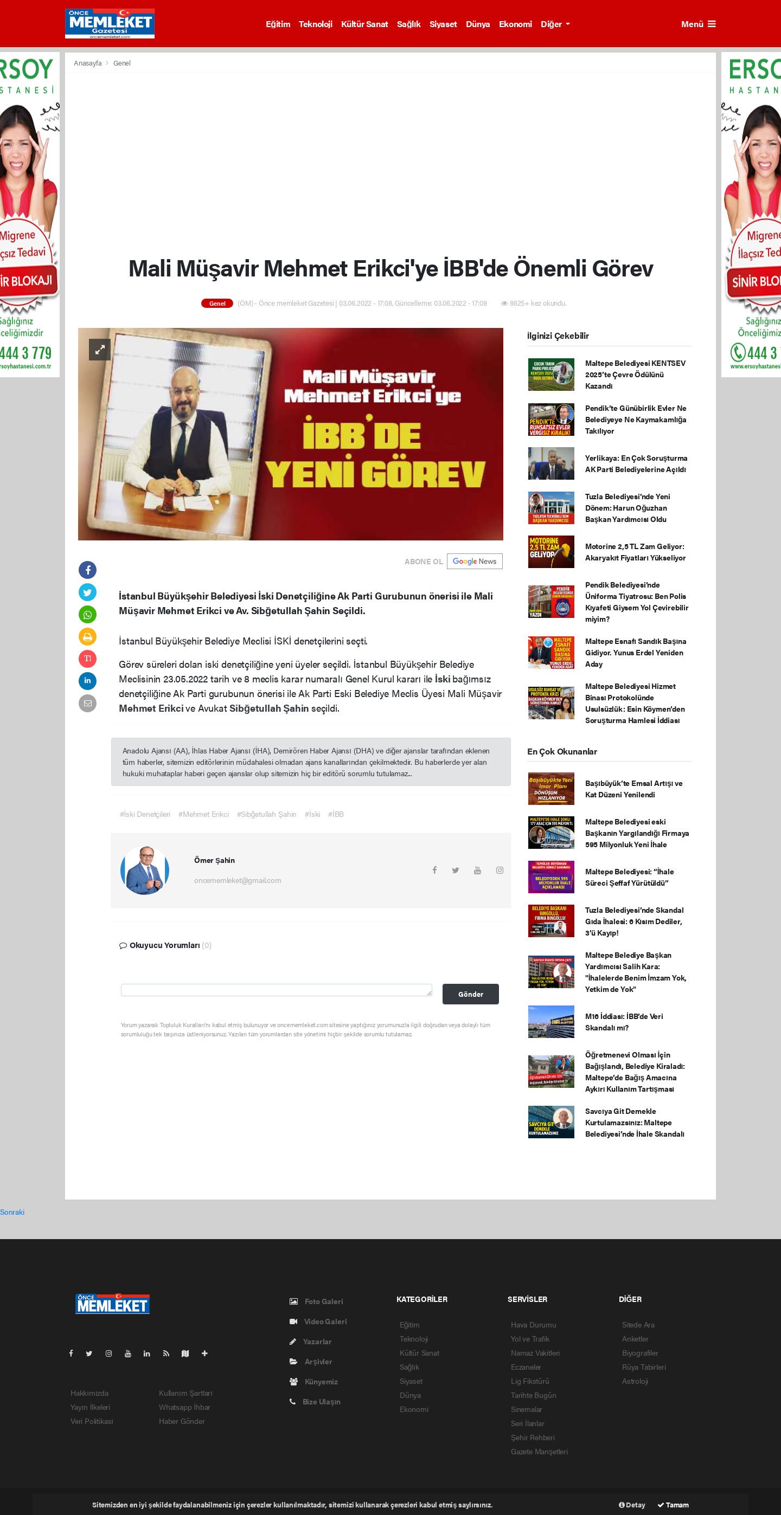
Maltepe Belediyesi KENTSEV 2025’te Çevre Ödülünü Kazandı (635, 374)
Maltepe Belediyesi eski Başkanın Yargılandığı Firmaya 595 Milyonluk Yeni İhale (637, 832)
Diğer (552, 23)
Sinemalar (526, 1408)
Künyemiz (314, 1381)
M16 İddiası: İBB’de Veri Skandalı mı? (624, 1021)
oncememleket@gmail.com (237, 879)
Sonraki (12, 1211)
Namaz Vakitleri (535, 1352)
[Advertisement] (390, 163)
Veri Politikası (92, 1420)
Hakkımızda (89, 1392)
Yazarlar (311, 1341)
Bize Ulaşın (315, 1401)
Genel (122, 62)
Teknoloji (315, 23)
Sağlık (409, 23)
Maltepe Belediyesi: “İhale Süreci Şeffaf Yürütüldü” (629, 877)
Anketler (635, 1338)
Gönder (470, 994)
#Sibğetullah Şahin (267, 813)
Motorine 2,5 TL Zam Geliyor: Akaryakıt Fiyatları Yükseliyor (635, 551)
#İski (312, 813)
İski (443, 678)
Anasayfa (88, 62)
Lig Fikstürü (530, 1380)
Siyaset (443, 23)
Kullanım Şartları (186, 1392)
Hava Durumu (533, 1324)
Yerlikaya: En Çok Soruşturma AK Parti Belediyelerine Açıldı (636, 463)
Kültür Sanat (364, 23)
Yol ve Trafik (530, 1338)
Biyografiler (640, 1352)
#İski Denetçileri (145, 813)
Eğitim (278, 23)
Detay (632, 1504)
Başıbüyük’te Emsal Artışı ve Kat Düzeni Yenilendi (634, 788)
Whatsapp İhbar (184, 1406)
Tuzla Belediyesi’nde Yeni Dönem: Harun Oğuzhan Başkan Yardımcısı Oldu (627, 507)
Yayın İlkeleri (90, 1406)
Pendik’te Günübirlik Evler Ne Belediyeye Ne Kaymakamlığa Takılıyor (636, 419)
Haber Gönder (182, 1420)
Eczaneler (526, 1366)
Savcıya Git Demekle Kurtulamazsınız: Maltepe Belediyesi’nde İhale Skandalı (634, 1122)
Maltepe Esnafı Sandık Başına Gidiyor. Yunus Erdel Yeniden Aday (636, 652)
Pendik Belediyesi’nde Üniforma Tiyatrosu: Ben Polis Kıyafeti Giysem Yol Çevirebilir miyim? (637, 601)
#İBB (336, 813)
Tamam (673, 1504)
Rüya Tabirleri (643, 1366)
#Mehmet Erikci (203, 813)
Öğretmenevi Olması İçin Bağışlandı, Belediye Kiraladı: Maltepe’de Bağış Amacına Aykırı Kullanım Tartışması (635, 1071)
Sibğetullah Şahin (270, 707)
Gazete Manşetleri (539, 1451)
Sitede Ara (638, 1324)
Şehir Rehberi (533, 1437)
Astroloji (635, 1380)
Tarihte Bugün (533, 1394)
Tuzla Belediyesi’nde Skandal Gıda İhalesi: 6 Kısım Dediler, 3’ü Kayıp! (634, 921)
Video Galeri (318, 1321)
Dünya (478, 23)
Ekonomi (515, 23)
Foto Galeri (316, 1300)
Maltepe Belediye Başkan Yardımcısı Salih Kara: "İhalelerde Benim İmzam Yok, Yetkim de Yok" (636, 971)
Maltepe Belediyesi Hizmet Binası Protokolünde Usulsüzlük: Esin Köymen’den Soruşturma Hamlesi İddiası (635, 702)
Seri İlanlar (528, 1422)
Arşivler (311, 1361)
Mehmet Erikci (152, 707)
